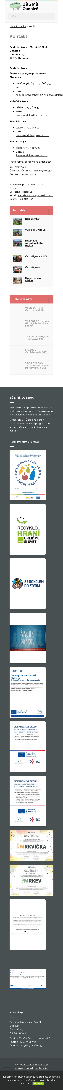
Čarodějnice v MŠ (36, 256)
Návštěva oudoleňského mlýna (34, 243)
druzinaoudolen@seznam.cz (32, 135)
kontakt (28, 1068)
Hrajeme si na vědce (33, 279)
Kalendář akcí (22, 299)
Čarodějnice (32, 267)
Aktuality (19, 210)
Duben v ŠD (32, 218)
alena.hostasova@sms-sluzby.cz (35, 195)
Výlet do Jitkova (35, 229)
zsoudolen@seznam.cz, (29, 94)
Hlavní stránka (18, 26)
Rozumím (38, 1083)
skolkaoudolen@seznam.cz (31, 115)
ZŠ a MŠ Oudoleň (32, 1064)
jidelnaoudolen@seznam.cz (31, 155)
